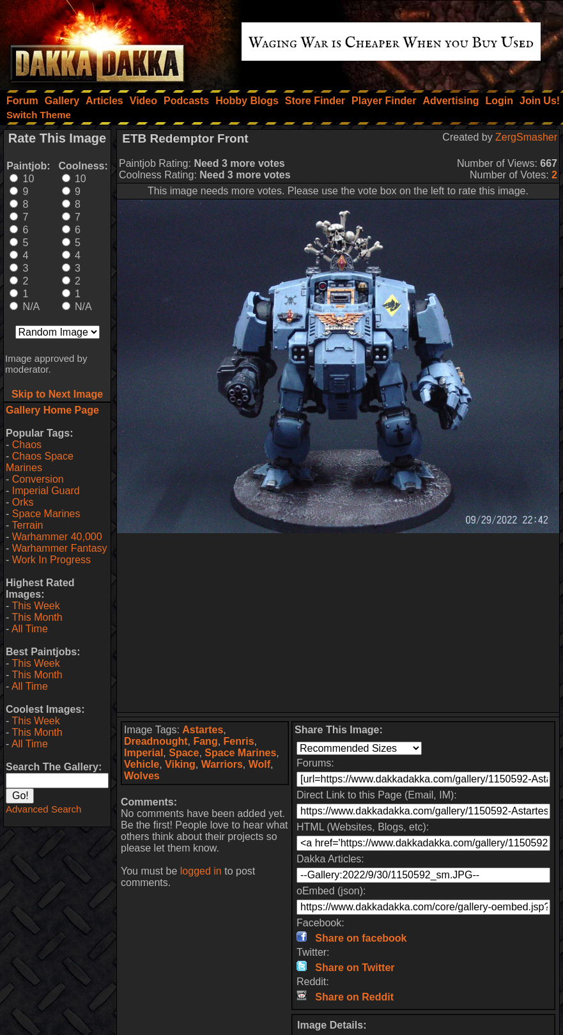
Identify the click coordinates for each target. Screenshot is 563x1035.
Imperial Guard (46, 490)
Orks (23, 502)
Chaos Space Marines (39, 462)
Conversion (38, 479)
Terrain (27, 525)
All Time (30, 628)
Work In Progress (51, 559)
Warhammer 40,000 (57, 536)
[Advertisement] (338, 622)
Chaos (27, 444)
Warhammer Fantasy (59, 548)
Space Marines (46, 513)
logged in (201, 871)
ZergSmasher (526, 137)
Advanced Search (43, 809)
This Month (37, 617)
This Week (35, 605)
